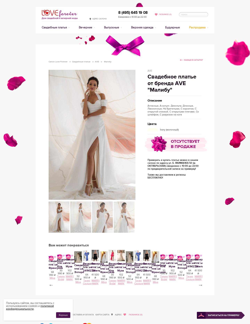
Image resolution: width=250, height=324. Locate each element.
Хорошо (63, 315)
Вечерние (86, 27)
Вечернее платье (60, 298)
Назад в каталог (193, 60)
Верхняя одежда (142, 27)
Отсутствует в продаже (185, 144)
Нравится (76, 298)
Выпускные (112, 27)
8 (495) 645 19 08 (133, 13)
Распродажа (197, 27)
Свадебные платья (55, 27)
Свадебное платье (122, 298)
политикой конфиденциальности (30, 307)
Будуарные (172, 27)
